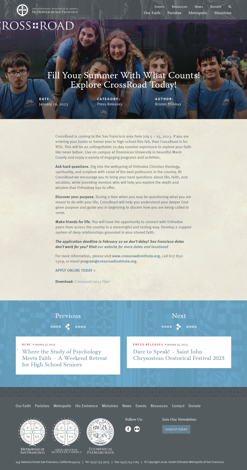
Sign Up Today (176, 429)
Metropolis (197, 13)
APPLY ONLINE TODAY (73, 270)
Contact (178, 406)
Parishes (174, 13)
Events (160, 6)
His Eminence (86, 406)
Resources (179, 6)
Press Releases (109, 104)
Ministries (222, 13)
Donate (215, 6)
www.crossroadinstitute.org (136, 256)
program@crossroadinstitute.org (108, 261)
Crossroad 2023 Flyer (92, 281)
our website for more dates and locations (132, 246)
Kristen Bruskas (168, 104)
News (199, 6)
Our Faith (152, 13)
